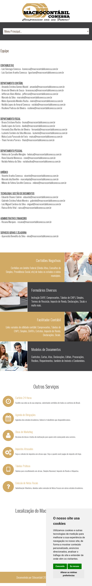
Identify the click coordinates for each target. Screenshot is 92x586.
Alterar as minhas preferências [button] (68, 574)
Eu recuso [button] (74, 566)
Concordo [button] (60, 566)
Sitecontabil (37, 577)
